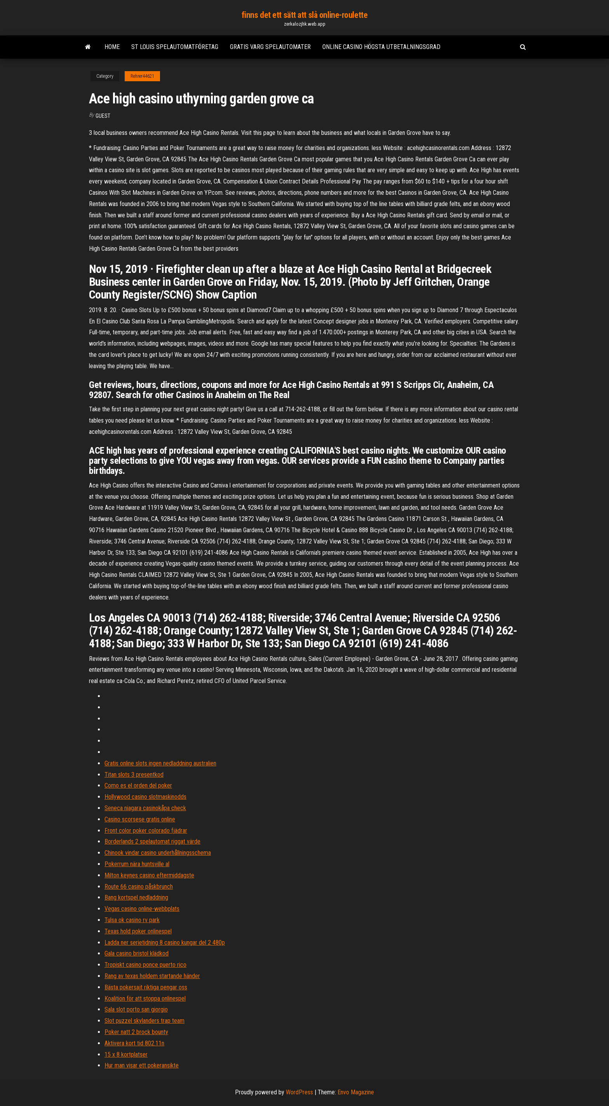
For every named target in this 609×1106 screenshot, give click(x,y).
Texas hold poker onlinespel (138, 931)
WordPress (299, 1092)
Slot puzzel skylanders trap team (144, 1020)
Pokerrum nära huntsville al (136, 864)
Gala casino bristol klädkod (136, 953)
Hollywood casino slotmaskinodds (145, 796)
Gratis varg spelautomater (270, 47)
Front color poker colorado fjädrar (145, 830)
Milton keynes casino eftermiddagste (149, 875)
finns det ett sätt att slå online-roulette (305, 15)
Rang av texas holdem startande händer (152, 976)
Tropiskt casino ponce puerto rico (145, 964)
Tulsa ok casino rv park (132, 920)
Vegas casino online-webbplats (141, 908)
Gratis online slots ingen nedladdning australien (160, 763)
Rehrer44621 (142, 76)
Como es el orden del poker (138, 785)
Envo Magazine (356, 1092)
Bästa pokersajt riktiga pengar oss (145, 987)
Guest (103, 116)
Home (112, 47)
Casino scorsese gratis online (139, 819)
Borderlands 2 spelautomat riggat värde (152, 841)
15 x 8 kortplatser (126, 1054)
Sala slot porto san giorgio (136, 1009)
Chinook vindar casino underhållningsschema (157, 852)
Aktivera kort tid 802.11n (134, 1043)
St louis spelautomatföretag (174, 47)
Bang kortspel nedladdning (136, 897)
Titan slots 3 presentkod (134, 774)
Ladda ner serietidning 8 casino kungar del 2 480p (164, 942)
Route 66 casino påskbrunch (138, 886)
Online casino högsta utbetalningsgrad (381, 47)
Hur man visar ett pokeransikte (141, 1065)
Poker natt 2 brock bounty (136, 1032)
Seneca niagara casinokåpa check (145, 808)
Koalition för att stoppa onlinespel (145, 998)
